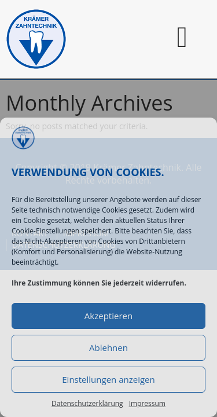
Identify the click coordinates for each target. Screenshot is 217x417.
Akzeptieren (108, 315)
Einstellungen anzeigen (108, 379)
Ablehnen (108, 347)
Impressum (147, 403)
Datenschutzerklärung (87, 403)
